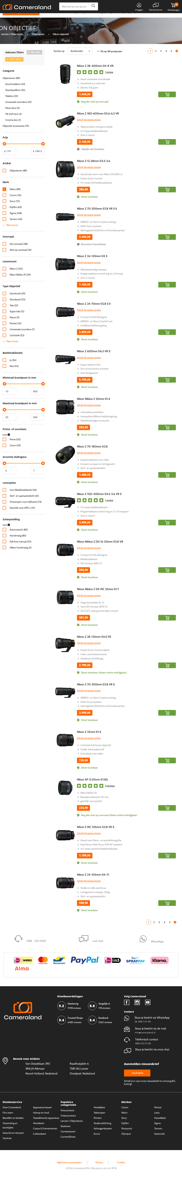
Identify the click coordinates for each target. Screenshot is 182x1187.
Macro (14, 324)
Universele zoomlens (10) (18, 108)
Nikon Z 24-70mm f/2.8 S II (93, 310)
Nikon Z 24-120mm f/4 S (92, 263)
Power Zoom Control (91, 185)
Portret (15, 330)
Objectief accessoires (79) (16, 132)
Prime (15, 446)
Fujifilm (16, 214)
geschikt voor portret (91, 808)
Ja (13, 366)
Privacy (99, 1169)
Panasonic (126, 1135)
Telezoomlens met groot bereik (96, 133)
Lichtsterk (17, 342)
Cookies (121, 1169)
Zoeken (92, 6)
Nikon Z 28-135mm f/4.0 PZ (94, 643)
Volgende (176, 57)
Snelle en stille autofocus (93, 894)
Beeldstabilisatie (88, 565)
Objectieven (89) (11, 84)
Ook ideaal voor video (91, 760)
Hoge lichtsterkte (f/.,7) (92, 609)
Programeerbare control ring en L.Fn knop (101, 280)
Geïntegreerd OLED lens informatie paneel (102, 237)
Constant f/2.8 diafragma (93, 323)
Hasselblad (160, 1124)
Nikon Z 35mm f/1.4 (89, 738)
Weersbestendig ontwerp (93, 276)
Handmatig (18, 542)
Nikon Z (16, 275)
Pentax (158, 1114)
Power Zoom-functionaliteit (94, 656)
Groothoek (17, 300)
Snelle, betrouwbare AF (92, 756)
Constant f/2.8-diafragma (93, 561)
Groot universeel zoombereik (95, 86)
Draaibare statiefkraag (91, 665)
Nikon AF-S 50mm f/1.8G (92, 786)
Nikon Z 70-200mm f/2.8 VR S (96, 691)
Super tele (17, 318)
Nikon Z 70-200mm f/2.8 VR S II (97, 215)
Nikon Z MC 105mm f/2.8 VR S (95, 834)
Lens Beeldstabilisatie (23, 496)
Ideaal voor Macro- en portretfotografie (100, 847)
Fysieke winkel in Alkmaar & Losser (151, 18)
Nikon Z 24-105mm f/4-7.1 (93, 881)
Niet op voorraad (20, 256)
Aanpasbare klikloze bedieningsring (98, 423)
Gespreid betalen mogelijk (93, 18)
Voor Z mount (87, 141)
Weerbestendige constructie (94, 427)
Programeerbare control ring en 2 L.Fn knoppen (104, 518)
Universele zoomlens (22, 336)
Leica (157, 1119)
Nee (14, 372)
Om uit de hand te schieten (94, 375)
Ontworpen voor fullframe (25, 508)
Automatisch (19, 536)
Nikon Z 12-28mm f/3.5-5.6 (93, 167)
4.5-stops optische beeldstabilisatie (99, 855)
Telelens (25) (11, 102)
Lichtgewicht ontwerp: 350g (95, 898)
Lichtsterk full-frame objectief (95, 752)
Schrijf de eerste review (89, 126)
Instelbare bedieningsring (93, 332)
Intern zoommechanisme (93, 661)
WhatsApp (119, 18)
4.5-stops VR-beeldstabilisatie (96, 189)
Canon (15, 202)
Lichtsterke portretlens (92, 419)
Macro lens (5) (12, 114)
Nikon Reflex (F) (88, 799)
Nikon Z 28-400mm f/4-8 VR (95, 72)
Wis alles (35, 58)
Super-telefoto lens (90, 371)
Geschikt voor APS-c (22, 514)
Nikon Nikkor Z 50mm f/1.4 (93, 405)
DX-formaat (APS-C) (91, 570)
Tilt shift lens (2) (13, 120)
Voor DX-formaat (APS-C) (94, 613)
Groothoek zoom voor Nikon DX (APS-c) (101, 181)
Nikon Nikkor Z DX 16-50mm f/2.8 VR (100, 548)
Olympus (126, 1140)
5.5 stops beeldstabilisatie (94, 137)
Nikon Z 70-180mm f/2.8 (92, 453)
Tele (14, 312)
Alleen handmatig (20, 554)
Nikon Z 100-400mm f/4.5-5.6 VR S (99, 501)
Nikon (15, 196)
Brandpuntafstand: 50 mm (94, 803)
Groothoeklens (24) (15, 90)
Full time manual (20, 548)
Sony (15, 208)
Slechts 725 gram (89, 94)
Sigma (16, 220)
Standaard (17, 306)
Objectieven (18, 177)
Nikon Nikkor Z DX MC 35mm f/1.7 (98, 596)
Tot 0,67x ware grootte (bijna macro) (99, 617)
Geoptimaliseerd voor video (94, 466)
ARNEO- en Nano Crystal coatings (98, 228)
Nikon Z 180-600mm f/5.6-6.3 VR (98, 120)
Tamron (16, 226)
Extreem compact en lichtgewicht (97, 470)
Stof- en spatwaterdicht (92, 474)
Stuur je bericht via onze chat (146, 1056)
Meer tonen (12, 231)
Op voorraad (19, 250)
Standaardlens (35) (15, 96)
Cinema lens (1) (13, 126)
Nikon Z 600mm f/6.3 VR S (93, 358)
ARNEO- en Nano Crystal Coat (96, 327)
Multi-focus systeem (91, 232)
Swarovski (159, 1140)
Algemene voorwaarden (69, 1169)
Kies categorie (15, 18)
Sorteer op (59, 57)
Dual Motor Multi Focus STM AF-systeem (101, 851)
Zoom (15, 452)
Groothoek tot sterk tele (92, 90)
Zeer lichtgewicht (89, 379)
